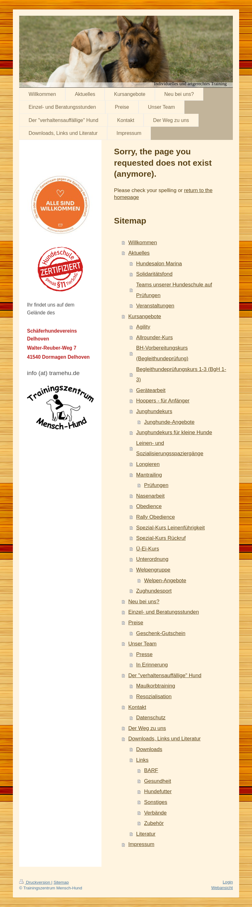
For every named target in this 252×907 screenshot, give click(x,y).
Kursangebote (144, 316)
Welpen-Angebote (165, 580)
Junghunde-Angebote (169, 422)
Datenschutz (150, 718)
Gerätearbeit (150, 390)
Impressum (141, 844)
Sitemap (60, 882)
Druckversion (35, 882)
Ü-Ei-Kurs (147, 549)
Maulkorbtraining (155, 686)
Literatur (146, 834)
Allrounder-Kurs (154, 337)
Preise (135, 623)
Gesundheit (157, 781)
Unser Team (142, 644)
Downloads (149, 749)
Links (142, 760)
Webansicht (222, 887)
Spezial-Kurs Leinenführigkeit (170, 528)
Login (228, 882)
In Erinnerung (152, 665)
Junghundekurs (154, 411)
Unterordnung (152, 559)
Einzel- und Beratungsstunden (163, 612)
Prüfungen (156, 485)
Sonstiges (155, 802)
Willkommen (142, 243)
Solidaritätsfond (154, 274)
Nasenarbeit (150, 496)
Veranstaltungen (155, 306)
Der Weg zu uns (147, 728)
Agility (143, 327)
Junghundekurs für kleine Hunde (174, 432)
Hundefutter (158, 791)
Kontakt (137, 707)
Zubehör (154, 823)
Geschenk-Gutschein (160, 633)
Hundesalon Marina (159, 264)
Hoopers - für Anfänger (162, 401)
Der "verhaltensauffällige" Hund (164, 675)
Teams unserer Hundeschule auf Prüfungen (174, 290)
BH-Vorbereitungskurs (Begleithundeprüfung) (162, 353)
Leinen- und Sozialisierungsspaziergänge (169, 448)
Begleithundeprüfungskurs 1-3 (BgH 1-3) (181, 374)
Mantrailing (149, 475)
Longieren (148, 464)
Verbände (155, 813)
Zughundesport (154, 591)
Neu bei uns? (143, 602)
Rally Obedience (155, 517)
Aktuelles (139, 253)
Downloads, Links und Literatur (164, 739)
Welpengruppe (153, 570)
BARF (151, 770)
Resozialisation (154, 697)
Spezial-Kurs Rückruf (161, 538)
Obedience (149, 506)
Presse (144, 654)
